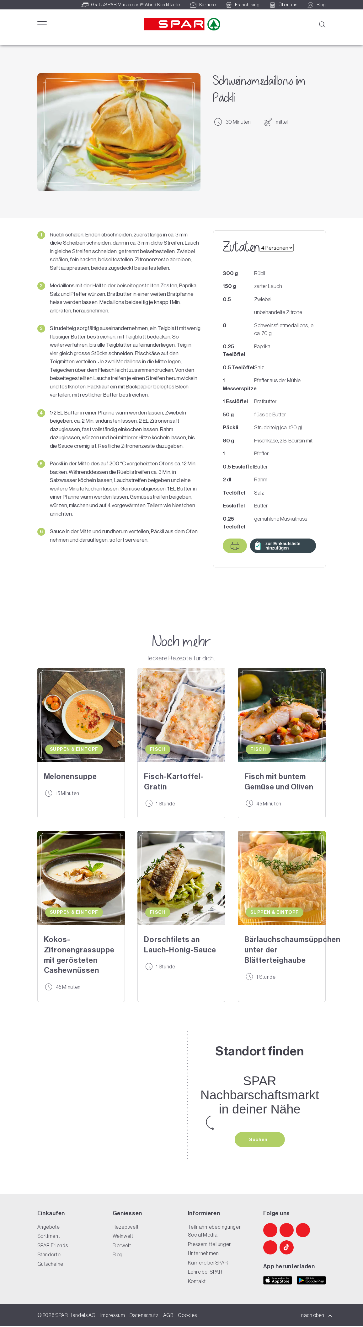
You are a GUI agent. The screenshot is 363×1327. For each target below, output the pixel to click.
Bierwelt (122, 1246)
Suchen (259, 1140)
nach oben (316, 1316)
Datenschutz (144, 1316)
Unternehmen (203, 1254)
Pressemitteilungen (210, 1245)
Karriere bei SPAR (208, 1263)
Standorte (49, 1255)
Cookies (187, 1316)
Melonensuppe (70, 776)
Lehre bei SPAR (205, 1273)
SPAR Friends (52, 1246)
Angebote (48, 1228)
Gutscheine (50, 1265)
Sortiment (48, 1237)
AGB (168, 1316)
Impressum (112, 1316)
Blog (118, 1255)
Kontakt (197, 1282)
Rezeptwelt (126, 1228)
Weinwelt (123, 1237)
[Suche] (322, 24)
